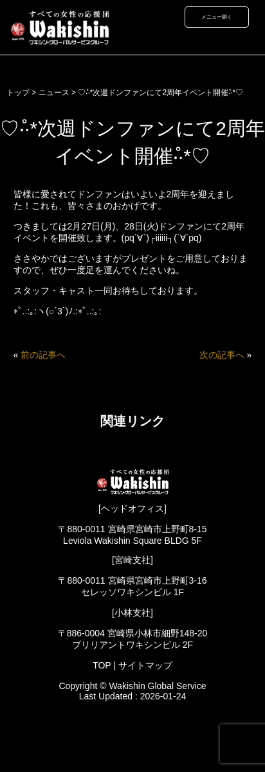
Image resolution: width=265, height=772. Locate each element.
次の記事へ (221, 355)
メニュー (211, 16)
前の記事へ (43, 355)
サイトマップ (145, 665)
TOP (102, 665)
